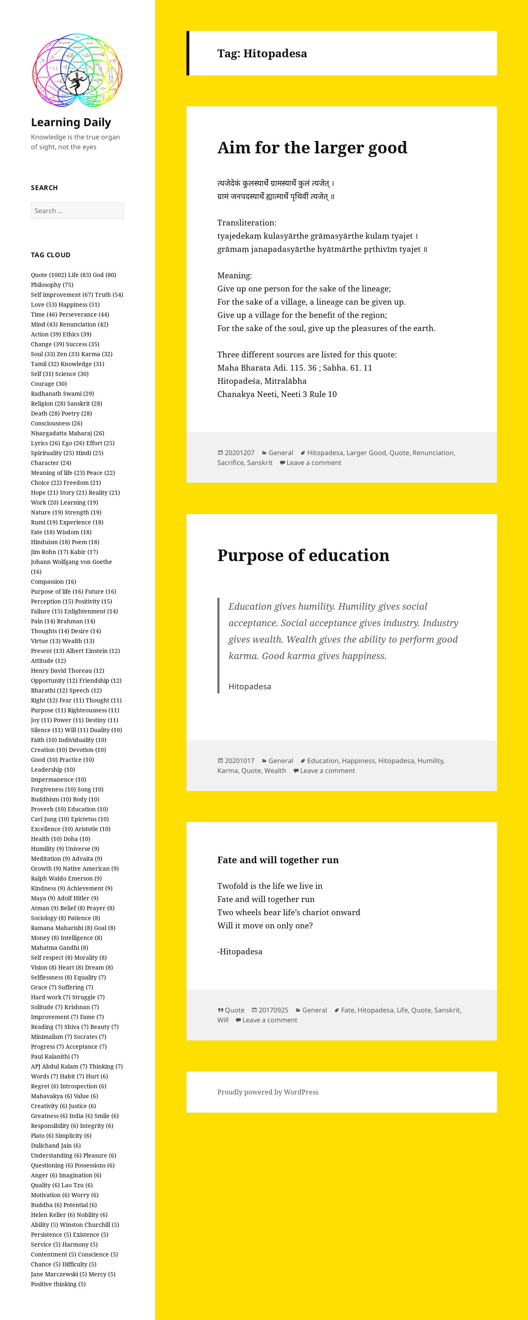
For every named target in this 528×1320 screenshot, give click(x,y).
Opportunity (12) (54, 680)
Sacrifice (230, 462)
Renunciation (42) (83, 324)
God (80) (104, 275)
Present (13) (47, 651)
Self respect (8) (52, 957)
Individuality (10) (82, 740)
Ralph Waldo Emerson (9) (66, 878)
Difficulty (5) (79, 1264)
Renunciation (433, 452)
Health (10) (46, 839)
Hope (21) (44, 492)
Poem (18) (85, 542)
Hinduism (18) (50, 542)
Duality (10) (106, 730)
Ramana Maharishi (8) (61, 928)
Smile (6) (106, 1116)
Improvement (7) (54, 1017)
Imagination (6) (80, 1175)
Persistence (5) (51, 1234)
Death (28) (45, 413)
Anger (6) (44, 1175)
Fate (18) (43, 532)
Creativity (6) (49, 1106)
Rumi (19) (44, 522)
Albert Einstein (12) (93, 651)
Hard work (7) (51, 997)
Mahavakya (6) (51, 1096)
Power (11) (69, 720)
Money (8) (45, 938)
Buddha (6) (46, 1205)
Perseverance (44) (84, 314)
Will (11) (76, 730)
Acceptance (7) (86, 1046)
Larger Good (366, 452)
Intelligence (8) (81, 938)
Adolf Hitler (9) (78, 898)
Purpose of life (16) (57, 591)
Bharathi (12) (49, 690)
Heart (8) (70, 967)
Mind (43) (44, 324)
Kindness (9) (48, 888)
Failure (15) (47, 611)
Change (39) (47, 344)
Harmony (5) (80, 1244)
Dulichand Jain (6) (56, 1145)
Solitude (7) (47, 1007)
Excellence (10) (52, 829)
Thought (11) (104, 700)
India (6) (81, 1116)
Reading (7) (47, 1027)
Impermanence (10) (58, 779)
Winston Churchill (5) (89, 1224)
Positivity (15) (93, 601)
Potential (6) (80, 1205)
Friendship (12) (100, 680)
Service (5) (46, 1244)
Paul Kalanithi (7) (55, 1056)
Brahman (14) (76, 621)
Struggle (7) (88, 997)
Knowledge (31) (82, 364)
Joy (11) (41, 720)
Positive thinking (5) (58, 1284)
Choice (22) (46, 482)
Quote (399, 452)
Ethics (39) (77, 334)
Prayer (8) (101, 908)
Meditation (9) (50, 858)
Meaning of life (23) (58, 473)
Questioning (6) (52, 1165)
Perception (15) (52, 601)
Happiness (358, 760)
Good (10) (44, 759)
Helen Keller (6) (53, 1215)
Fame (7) (92, 1017)
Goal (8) (105, 928)
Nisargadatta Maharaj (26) (67, 433)
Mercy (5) (102, 1274)
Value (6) (86, 1096)
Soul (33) (43, 354)
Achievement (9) (90, 888)
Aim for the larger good (312, 147)
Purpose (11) (48, 710)
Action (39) (46, 334)
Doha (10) (77, 839)
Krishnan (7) (81, 1007)
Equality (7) (90, 977)
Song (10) (91, 789)
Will (223, 1019)
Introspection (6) (83, 1086)
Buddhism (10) (51, 799)
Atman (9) (45, 908)
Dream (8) (99, 967)
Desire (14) (86, 631)
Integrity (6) (96, 1126)
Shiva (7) (76, 1027)
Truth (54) (109, 294)
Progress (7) (47, 1046)
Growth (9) (46, 868)
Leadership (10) (53, 769)
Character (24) (51, 463)
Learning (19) (79, 502)
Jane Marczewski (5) (59, 1274)
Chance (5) (46, 1264)
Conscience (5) (98, 1254)
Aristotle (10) (93, 829)
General (281, 452)
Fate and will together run (278, 859)
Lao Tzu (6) (77, 1185)
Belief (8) (72, 908)
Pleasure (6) (99, 1155)
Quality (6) (45, 1185)
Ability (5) (44, 1224)
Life (402, 1010)
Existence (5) (90, 1234)
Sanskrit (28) (84, 403)
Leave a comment (314, 462)
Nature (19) (47, 512)
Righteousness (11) (93, 710)
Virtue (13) (46, 641)
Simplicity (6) (73, 1135)
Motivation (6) (50, 1195)
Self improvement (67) (62, 294)
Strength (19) (83, 512)
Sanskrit (260, 462)
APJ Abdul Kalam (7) (59, 1066)
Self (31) (42, 374)
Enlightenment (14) (91, 611)
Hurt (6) (97, 1076)
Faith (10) (44, 740)
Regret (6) (45, 1086)
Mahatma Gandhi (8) (59, 947)
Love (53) (44, 304)
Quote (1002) (48, 275)
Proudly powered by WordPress (267, 1092)
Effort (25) (100, 443)
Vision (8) (44, 967)
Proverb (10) (48, 809)
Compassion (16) (53, 581)
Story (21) (73, 492)
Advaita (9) (87, 858)
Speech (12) (85, 690)
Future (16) (100, 591)
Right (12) (44, 700)
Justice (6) (82, 1106)
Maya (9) (43, 898)
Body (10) (86, 799)
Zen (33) (68, 354)
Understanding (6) (56, 1155)
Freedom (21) (82, 482)
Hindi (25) (90, 453)
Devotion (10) (87, 750)
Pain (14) (43, 621)
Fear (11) (71, 700)
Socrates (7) (90, 1036)
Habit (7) (72, 1076)
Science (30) (72, 374)
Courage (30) (49, 384)
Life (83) (79, 275)
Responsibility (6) (54, 1126)
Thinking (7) (106, 1066)
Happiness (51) (79, 304)
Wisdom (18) (74, 532)
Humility (430, 760)
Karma (227, 770)
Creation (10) (49, 750)
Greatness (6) (49, 1116)
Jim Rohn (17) (49, 552)
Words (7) (44, 1076)
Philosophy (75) (52, 285)
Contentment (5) (53, 1254)
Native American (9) (91, 868)
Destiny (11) (101, 720)
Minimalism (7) (51, 1036)
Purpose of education (303, 555)
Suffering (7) (75, 987)
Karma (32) (97, 354)
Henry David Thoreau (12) (67, 670)
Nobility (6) (92, 1215)
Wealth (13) (78, 641)
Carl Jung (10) (50, 819)
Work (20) (45, 502)
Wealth (275, 770)
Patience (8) (84, 918)
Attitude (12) (48, 661)
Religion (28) (48, 403)
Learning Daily (71, 121)
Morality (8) (90, 957)
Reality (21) (104, 492)
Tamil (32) (45, 364)
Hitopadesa (325, 452)
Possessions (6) (95, 1165)
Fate (347, 1010)
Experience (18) (81, 522)
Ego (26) (73, 443)
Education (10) (88, 809)
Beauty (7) (104, 1027)
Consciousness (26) (56, 423)
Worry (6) (85, 1195)
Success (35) (82, 344)
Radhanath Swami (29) (62, 393)
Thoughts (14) (50, 631)
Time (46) (44, 314)
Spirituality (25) (52, 453)
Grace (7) (44, 987)
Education (323, 760)
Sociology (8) (48, 918)
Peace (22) (101, 473)
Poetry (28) (76, 413)
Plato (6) (42, 1135)
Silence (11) (47, 730)
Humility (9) (47, 849)
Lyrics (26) (45, 443)
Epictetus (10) (90, 819)
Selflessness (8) (51, 977)
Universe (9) (82, 849)
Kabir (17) (84, 552)
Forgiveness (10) (53, 789)
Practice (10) (76, 759)
